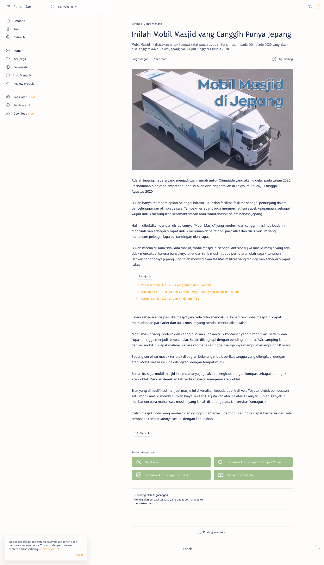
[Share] (226, 59)
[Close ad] (319, 548)
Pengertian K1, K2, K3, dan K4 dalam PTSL (110, 299)
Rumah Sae (22, 6)
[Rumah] (285, 55)
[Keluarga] (255, 44)
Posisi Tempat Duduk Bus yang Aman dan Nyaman (116, 286)
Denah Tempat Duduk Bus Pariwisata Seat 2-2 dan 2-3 (268, 129)
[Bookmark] (317, 6)
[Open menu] (7, 6)
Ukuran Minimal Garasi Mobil (270, 145)
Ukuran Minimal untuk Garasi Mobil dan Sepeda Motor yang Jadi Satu (271, 236)
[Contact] (23, 83)
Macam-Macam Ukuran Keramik (272, 159)
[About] (23, 37)
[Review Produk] (255, 55)
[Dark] (309, 6)
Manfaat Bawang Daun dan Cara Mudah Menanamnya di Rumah (272, 193)
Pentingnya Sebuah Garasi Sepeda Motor (268, 256)
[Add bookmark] (215, 59)
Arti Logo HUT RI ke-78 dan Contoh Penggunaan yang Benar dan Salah (130, 293)
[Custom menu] (23, 97)
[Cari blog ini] (82, 6)
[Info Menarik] (94, 24)
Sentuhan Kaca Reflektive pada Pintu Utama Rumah (272, 175)
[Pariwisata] (285, 44)
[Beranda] (23, 20)
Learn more (48, 549)
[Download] (255, 34)
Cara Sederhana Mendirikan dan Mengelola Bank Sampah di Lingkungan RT (272, 213)
